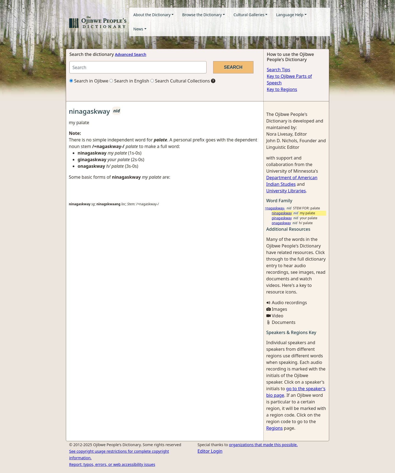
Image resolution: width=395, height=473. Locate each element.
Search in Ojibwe (88, 81)
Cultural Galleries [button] (248, 14)
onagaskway (281, 223)
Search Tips (278, 70)
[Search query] (138, 67)
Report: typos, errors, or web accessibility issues (112, 464)
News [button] (138, 29)
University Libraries (286, 191)
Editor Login (210, 451)
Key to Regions (282, 89)
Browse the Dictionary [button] (202, 14)
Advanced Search (130, 54)
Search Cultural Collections (180, 81)
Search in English (129, 81)
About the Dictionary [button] (152, 14)
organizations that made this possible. (263, 444)
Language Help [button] (289, 14)
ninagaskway (282, 213)
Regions (274, 428)
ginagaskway (282, 218)
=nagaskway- (275, 208)
